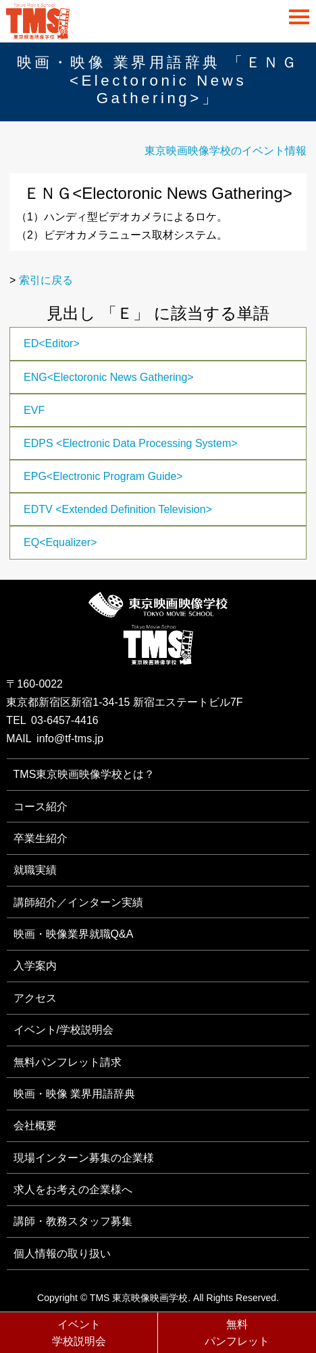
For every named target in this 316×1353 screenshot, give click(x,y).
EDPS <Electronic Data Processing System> (131, 443)
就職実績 (35, 870)
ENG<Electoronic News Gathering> (109, 377)
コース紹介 (41, 806)
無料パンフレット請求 (68, 1062)
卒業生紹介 (41, 838)
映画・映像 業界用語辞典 (74, 1094)
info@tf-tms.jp (69, 738)
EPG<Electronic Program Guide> (103, 476)
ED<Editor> (52, 343)
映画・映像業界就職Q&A (74, 934)
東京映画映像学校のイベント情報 (225, 150)
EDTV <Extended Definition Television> (118, 509)
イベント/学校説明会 (63, 1029)
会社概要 (35, 1125)
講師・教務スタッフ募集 (73, 1221)
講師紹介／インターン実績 (78, 902)
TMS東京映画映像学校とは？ (84, 774)
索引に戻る (46, 280)
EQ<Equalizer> (60, 542)
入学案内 (35, 965)
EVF (34, 410)
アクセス (35, 998)
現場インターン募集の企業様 (84, 1158)
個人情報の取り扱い (62, 1253)
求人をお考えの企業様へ (73, 1189)
